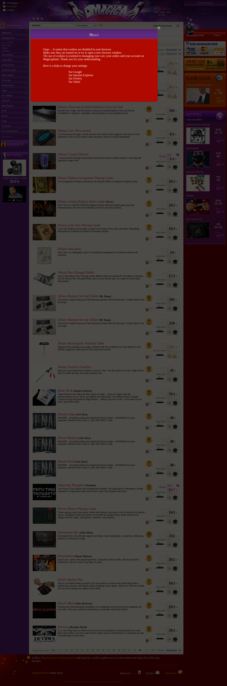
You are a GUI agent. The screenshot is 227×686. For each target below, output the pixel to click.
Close (159, 28)
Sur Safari (74, 81)
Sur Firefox (75, 78)
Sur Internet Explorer (81, 75)
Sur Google (75, 71)
